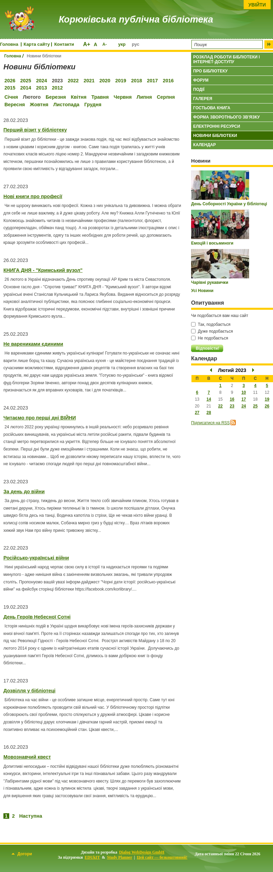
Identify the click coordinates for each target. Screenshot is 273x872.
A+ (86, 44)
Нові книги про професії (32, 196)
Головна (9, 44)
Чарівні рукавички (209, 282)
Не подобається (209, 338)
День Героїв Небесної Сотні (37, 617)
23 (232, 406)
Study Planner (119, 857)
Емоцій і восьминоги (212, 243)
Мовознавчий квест (27, 757)
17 (243, 399)
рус (135, 44)
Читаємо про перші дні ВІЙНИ (39, 417)
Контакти (64, 44)
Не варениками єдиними (33, 344)
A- (104, 44)
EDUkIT (92, 857)
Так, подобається (210, 324)
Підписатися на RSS (210, 422)
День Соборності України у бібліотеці (229, 204)
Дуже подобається (212, 331)
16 (232, 399)
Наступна (30, 816)
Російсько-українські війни (36, 557)
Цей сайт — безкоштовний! (162, 857)
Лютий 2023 (232, 370)
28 (208, 412)
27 (197, 412)
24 (243, 406)
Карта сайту (37, 44)
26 (267, 406)
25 (255, 406)
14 (208, 399)
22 (220, 406)
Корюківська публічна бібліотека (136, 19)
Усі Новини (202, 290)
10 (243, 392)
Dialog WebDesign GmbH (141, 852)
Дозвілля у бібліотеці (29, 690)
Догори (22, 854)
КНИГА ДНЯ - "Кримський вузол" (43, 270)
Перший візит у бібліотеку (35, 130)
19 (267, 399)
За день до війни (24, 491)
